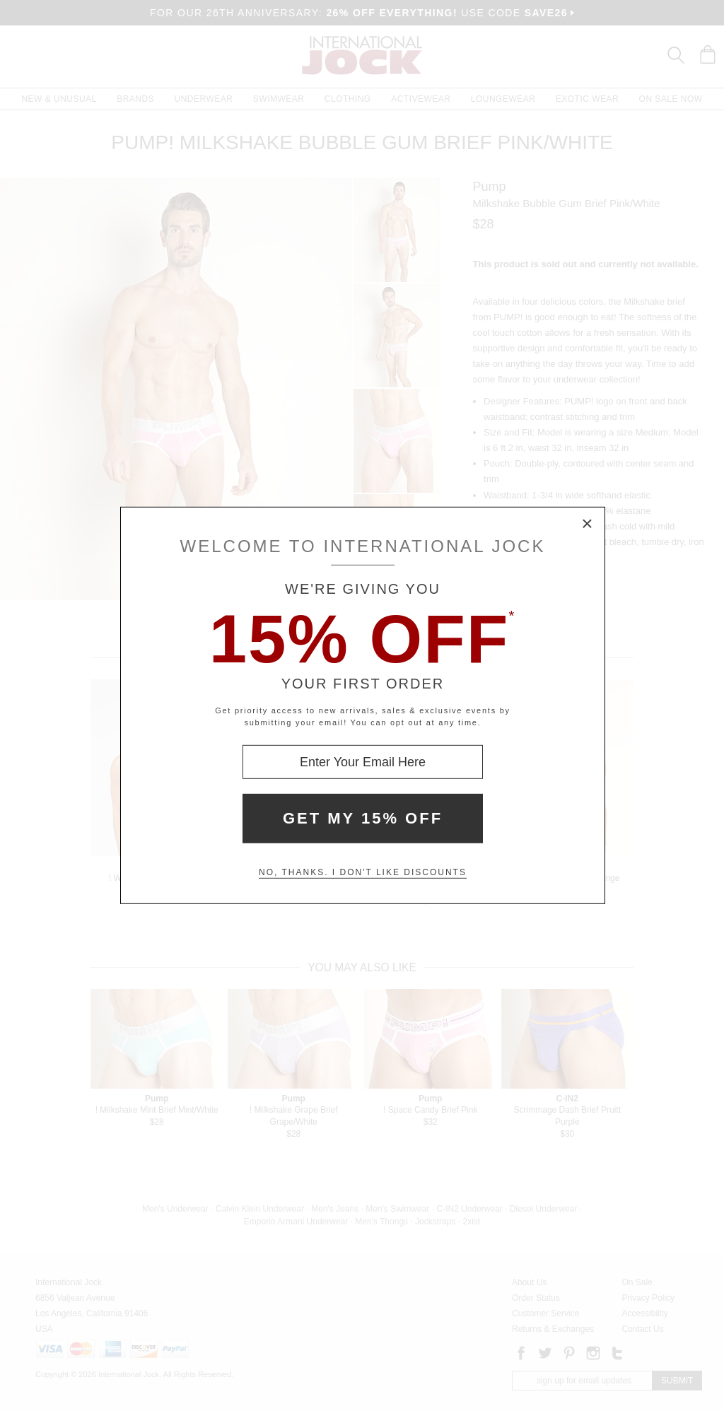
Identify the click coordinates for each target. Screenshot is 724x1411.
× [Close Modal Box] (587, 524)
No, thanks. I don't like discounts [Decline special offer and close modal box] (363, 872)
